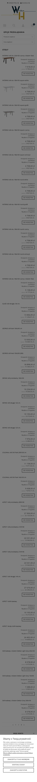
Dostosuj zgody (18, 765)
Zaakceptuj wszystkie (18, 770)
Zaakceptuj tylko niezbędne (18, 759)
